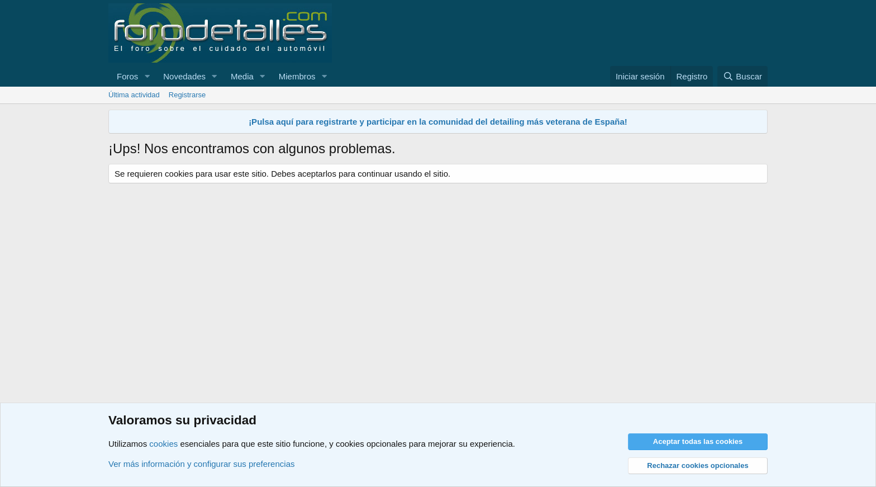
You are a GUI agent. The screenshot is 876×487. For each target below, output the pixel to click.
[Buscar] (742, 76)
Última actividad (134, 95)
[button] (147, 76)
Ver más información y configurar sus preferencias (201, 464)
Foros (127, 76)
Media (242, 76)
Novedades (184, 76)
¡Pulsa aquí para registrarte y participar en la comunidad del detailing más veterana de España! (438, 121)
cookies (163, 443)
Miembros (297, 76)
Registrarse (187, 95)
